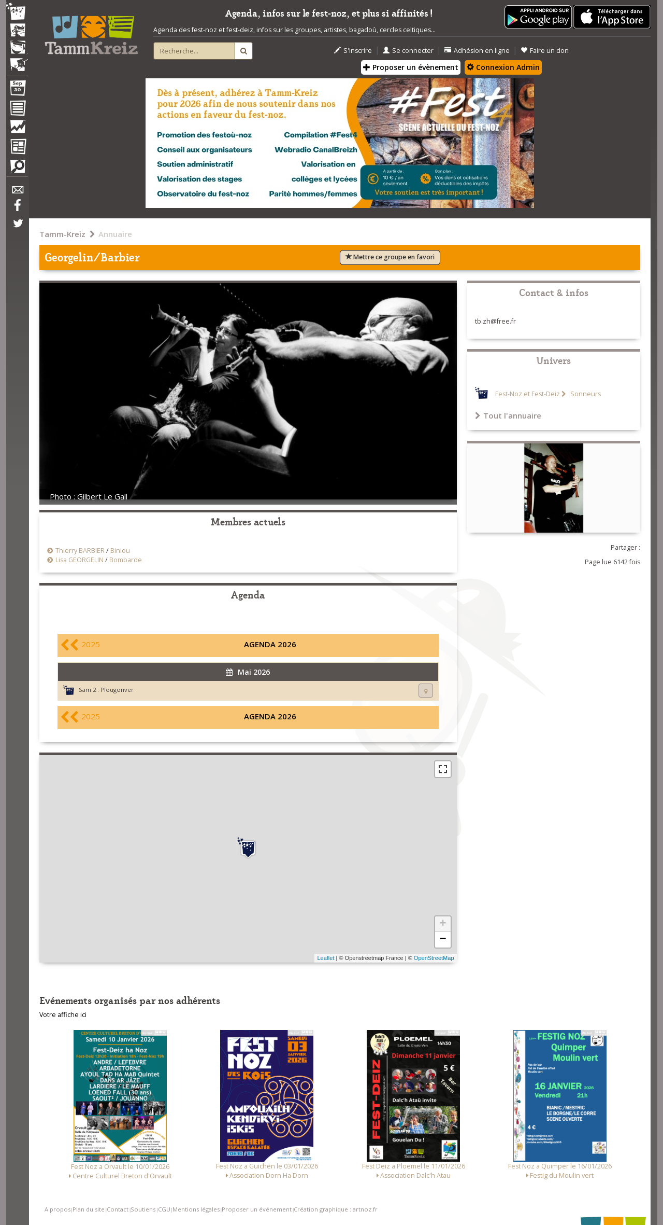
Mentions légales (196, 1209)
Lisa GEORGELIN (79, 559)
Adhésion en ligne (477, 50)
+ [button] (442, 924)
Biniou (120, 550)
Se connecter (408, 50)
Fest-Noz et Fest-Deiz (527, 393)
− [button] (442, 940)
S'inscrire (353, 50)
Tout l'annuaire (508, 415)
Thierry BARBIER (80, 550)
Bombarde (125, 559)
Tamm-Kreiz (62, 234)
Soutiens (143, 1209)
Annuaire (115, 234)
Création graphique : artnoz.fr (336, 1209)
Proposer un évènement (410, 67)
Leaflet (325, 958)
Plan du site (89, 1209)
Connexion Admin (503, 67)
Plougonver (117, 689)
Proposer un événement (257, 1209)
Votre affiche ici (63, 1014)
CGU (164, 1209)
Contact (117, 1209)
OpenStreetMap (434, 958)
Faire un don (545, 50)
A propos (57, 1209)
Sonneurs (585, 393)
